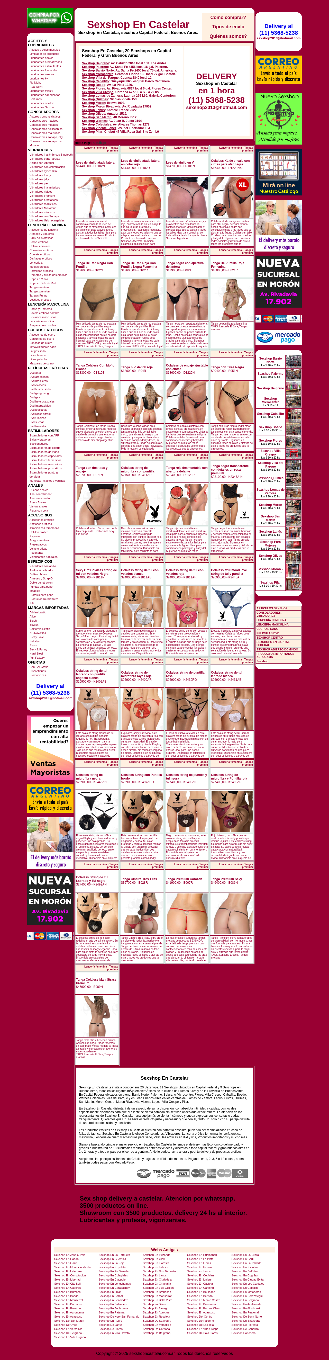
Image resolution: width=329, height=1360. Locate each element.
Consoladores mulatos (44, 124)
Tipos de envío (228, 26)
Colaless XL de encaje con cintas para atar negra (230, 162)
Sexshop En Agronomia (69, 1312)
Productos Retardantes (44, 599)
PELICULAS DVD (268, 633)
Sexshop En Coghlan (200, 1275)
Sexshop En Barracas (67, 1304)
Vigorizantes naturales (44, 556)
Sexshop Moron (93, 103)
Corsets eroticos (40, 254)
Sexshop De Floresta (245, 1324)
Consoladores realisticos (45, 133)
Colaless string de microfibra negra (89, 776)
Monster (35, 145)
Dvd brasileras (39, 380)
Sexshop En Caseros (67, 1287)
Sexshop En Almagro (156, 1308)
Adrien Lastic (38, 612)
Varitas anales (38, 506)
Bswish (34, 624)
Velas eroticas (38, 548)
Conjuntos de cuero (42, 338)
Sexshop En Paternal (111, 1312)
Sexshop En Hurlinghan (202, 1254)
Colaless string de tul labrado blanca (226, 674)
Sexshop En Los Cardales (248, 1283)
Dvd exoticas (38, 385)
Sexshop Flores (93, 88)
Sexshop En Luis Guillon (158, 1287)
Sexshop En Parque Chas (203, 1308)
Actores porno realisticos (45, 116)
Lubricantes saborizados (45, 94)
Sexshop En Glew (154, 1258)
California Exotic (40, 628)
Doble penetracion (41, 582)
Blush (33, 620)
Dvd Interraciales (40, 405)
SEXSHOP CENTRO (270, 637)
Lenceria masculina (42, 321)
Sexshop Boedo (93, 85)
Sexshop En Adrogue (156, 1312)
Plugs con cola (39, 510)
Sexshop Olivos (93, 113)
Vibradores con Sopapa (44, 216)
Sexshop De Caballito (245, 1328)
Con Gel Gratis (39, 666)
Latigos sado (37, 351)
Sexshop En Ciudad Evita (248, 1279)
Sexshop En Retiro (110, 1320)
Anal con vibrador (41, 494)
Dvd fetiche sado (40, 389)
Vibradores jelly (39, 179)
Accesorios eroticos (42, 519)
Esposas (35, 536)
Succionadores (39, 443)
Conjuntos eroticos (41, 250)
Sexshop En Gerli (243, 1258)
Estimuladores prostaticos (46, 468)
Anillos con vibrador (42, 162)
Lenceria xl (36, 262)
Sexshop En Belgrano (245, 1300)
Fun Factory (37, 657)
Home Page (82, 143)
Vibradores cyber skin (43, 171)
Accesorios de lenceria (44, 229)
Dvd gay (35, 397)
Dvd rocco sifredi (40, 413)
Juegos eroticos (39, 540)
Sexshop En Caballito (245, 1287)
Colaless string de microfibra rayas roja (136, 674)
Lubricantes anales (41, 57)
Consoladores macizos (44, 120)
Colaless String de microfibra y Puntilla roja (229, 776)
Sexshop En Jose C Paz (69, 1254)
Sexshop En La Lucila (245, 1254)
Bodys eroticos (39, 242)
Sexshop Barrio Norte (98, 70)
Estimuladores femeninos (45, 460)
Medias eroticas (39, 266)
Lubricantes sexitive (42, 103)
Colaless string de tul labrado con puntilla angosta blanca (91, 674)
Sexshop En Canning (200, 1287)
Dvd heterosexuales (42, 401)
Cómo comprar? (228, 17)
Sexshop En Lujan (109, 1291)
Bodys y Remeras (41, 308)
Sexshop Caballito (95, 81)
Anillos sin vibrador (41, 570)
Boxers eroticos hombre (44, 313)
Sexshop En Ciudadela (157, 1279)
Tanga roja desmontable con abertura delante (187, 469)
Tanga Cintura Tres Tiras (139, 879)
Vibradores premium (42, 195)
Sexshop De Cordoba (156, 1328)
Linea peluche (38, 359)
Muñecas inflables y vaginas (47, 480)
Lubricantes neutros (42, 74)
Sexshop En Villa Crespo (202, 1328)
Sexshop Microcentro (97, 74)
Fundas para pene (41, 586)
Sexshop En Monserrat (157, 1296)
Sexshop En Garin (65, 1263)
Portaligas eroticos (41, 270)
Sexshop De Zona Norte (247, 1316)
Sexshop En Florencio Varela (72, 1267)
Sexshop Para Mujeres (270, 543)
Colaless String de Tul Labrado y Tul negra (92, 879)
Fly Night (35, 82)
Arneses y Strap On (42, 578)
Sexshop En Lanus (155, 1275)
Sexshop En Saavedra (246, 1320)
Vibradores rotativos (42, 212)
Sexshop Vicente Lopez (99, 128)
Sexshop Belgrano (95, 63)
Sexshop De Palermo (200, 1320)
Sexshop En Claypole (111, 1279)
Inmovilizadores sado (43, 346)
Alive (33, 616)
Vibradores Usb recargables (47, 220)
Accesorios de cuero (42, 334)
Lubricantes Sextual (42, 107)
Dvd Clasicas (38, 417)
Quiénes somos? (228, 36)
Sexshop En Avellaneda (246, 1304)
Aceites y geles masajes (45, 49)
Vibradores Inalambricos (45, 187)
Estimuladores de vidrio (44, 451)
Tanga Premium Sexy (226, 879)
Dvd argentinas (39, 376)
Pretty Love (37, 637)
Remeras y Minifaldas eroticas (48, 274)
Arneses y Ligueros (42, 233)
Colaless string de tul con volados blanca (140, 572)
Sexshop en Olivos (155, 1304)
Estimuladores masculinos (46, 464)
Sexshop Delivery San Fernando (118, 1316)
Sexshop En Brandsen (157, 1291)
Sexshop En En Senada (113, 1271)
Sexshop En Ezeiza (199, 1267)
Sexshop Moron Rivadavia (101, 106)
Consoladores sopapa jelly (46, 137)
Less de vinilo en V (180, 162)
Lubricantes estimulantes (45, 66)
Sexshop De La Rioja (200, 1324)
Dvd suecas (37, 422)
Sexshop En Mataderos (246, 1291)
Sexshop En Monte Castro (203, 1300)
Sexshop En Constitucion (70, 1275)
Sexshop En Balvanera (112, 1304)
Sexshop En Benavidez (113, 1300)
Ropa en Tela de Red (43, 283)
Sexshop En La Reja (111, 1263)
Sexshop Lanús (93, 110)
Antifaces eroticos (41, 523)
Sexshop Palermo (95, 67)
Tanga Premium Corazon (184, 879)
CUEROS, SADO (267, 628)
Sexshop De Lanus (110, 1324)
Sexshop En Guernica (112, 1258)
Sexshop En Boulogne (201, 1291)
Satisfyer (35, 641)
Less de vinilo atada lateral (95, 162)
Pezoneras (36, 552)
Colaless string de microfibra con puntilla (137, 469)
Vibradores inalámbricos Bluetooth (51, 154)
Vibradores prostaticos (44, 199)
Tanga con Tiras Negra (227, 367)
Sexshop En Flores (199, 1263)
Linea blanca (37, 355)
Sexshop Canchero (244, 1333)
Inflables (35, 590)
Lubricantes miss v (41, 90)
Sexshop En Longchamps (114, 1283)
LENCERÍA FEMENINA (271, 620)
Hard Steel (36, 653)
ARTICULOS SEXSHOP (272, 608)
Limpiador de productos (44, 53)
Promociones (38, 675)
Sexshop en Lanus (199, 1271)
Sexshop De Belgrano (156, 1333)
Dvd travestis (38, 426)
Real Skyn (36, 86)
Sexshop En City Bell (67, 1283)
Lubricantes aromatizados (46, 62)
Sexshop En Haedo (66, 1258)
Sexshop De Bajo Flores (202, 1333)
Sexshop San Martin (97, 117)
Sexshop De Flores (110, 1328)
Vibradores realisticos (43, 203)
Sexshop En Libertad (67, 1279)
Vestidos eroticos (40, 299)
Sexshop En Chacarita (157, 1283)
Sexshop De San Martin (69, 1320)
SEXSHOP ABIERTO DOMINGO (277, 649)
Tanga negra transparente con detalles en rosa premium (230, 469)
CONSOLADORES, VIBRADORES (269, 614)
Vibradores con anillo (43, 566)
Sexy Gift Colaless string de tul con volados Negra (96, 572)
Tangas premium (40, 291)
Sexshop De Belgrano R (69, 1333)
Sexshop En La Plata (200, 1258)
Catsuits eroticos (40, 246)
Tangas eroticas (39, 287)
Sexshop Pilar (92, 131)
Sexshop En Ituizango (156, 1254)
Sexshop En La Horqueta (114, 1254)
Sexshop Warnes (94, 121)
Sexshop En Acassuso (201, 1312)
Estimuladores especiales (46, 456)
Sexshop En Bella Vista (157, 1300)
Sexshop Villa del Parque (100, 77)
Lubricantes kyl (39, 78)
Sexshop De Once (65, 1324)
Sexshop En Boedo (66, 1296)
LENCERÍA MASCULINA (273, 624)
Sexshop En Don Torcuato (159, 1271)
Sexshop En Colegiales (113, 1275)
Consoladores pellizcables (46, 128)
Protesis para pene (41, 594)
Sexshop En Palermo (67, 1308)
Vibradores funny (40, 175)
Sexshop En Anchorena (113, 1308)
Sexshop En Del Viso (245, 1271)
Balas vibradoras (40, 439)
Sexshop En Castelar (138, 24)
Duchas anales (39, 489)
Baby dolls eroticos (41, 237)
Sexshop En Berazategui (247, 1296)
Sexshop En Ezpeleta (111, 1267)
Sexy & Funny (38, 649)
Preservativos (38, 544)
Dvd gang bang (39, 393)
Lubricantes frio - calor (44, 70)
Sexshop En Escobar (245, 1267)
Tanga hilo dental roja (137, 367)
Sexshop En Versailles (157, 1324)
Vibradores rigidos (41, 191)
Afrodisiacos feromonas (44, 528)
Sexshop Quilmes (95, 99)
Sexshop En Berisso (200, 1296)
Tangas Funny (38, 295)
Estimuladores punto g (44, 472)
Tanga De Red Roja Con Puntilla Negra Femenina (139, 265)
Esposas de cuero (41, 342)
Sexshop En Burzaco (67, 1291)
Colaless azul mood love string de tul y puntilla (229, 572)
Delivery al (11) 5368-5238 (50, 689)
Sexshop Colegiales (96, 124)
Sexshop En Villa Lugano (70, 1337)
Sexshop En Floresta (156, 1263)
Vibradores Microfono (43, 208)
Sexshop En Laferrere (68, 1271)
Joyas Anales (38, 502)
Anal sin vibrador (40, 498)
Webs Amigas (164, 1250)
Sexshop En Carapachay (114, 1287)
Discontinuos (38, 671)
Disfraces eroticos (41, 258)
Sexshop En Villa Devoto (114, 1333)
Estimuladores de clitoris (45, 447)
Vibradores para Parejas (45, 158)
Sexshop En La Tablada (246, 1263)
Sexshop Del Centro (199, 1316)
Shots (33, 645)
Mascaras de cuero (42, 363)
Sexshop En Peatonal (245, 1312)
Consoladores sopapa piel (46, 141)
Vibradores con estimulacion (47, 166)
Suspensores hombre (43, 325)
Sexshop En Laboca (155, 1267)
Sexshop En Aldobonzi (246, 1308)
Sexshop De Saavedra (157, 1320)
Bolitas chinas (38, 574)
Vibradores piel (39, 183)
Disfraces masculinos (43, 317)
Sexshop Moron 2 (270, 569)
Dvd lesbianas (38, 409)
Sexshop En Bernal (110, 1296)
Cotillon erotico (39, 532)
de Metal (35, 476)
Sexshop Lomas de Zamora (102, 95)
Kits (32, 603)
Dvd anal (35, 372)
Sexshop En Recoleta (156, 1316)
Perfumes (36, 99)
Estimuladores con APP (44, 435)
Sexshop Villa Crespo (98, 92)
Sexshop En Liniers (199, 1279)
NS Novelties (38, 632)
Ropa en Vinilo (39, 279)
